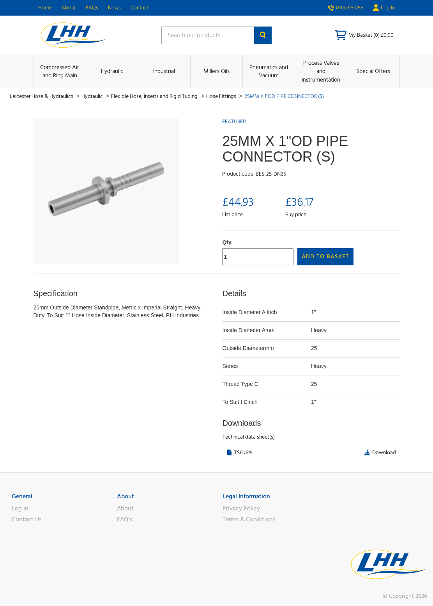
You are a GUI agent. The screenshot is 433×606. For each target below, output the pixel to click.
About (69, 8)
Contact (140, 8)
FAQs (92, 8)
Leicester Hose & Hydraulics (42, 96)
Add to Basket (325, 256)
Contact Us (27, 519)
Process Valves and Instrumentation (321, 71)
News (114, 8)
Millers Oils (216, 71)
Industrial (164, 71)
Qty (226, 242)
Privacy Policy (241, 508)
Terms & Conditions (249, 519)
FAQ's (124, 519)
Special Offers (373, 71)
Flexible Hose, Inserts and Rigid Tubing (155, 96)
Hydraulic (112, 71)
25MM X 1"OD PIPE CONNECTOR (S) (284, 96)
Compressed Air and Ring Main (59, 71)
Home (45, 8)
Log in (20, 508)
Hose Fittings (221, 96)
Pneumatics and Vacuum (268, 71)
